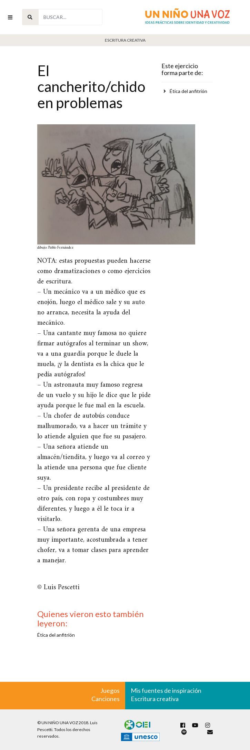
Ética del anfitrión (188, 91)
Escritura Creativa (125, 40)
